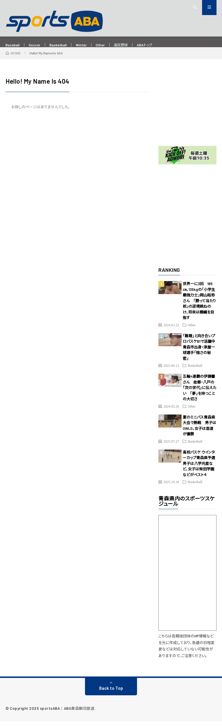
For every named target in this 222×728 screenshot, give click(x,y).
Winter (92, 45)
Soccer (39, 45)
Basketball (65, 45)
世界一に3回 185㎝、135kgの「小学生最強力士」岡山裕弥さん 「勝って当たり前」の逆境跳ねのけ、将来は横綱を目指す (199, 307)
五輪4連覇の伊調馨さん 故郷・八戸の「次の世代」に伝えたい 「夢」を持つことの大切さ (199, 394)
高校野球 (137, 45)
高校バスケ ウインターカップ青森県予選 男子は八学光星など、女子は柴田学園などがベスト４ (201, 470)
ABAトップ (164, 45)
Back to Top (111, 694)
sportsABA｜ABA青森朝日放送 (67, 715)
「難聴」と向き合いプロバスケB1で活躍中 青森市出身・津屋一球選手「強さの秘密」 (201, 353)
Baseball (14, 45)
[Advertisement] (187, 112)
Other (113, 45)
